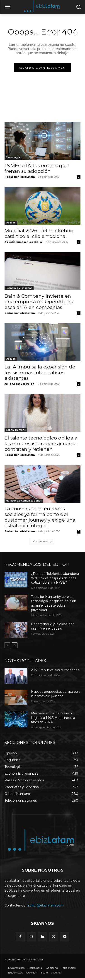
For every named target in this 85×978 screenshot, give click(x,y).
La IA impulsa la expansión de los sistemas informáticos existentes (40, 372)
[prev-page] (7, 645)
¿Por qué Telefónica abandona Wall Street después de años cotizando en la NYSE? (55, 578)
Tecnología (13, 157)
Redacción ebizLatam (20, 176)
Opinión (11, 222)
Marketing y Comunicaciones (24, 500)
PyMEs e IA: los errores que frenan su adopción (36, 168)
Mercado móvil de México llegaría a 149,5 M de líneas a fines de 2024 (53, 717)
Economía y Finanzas (19, 288)
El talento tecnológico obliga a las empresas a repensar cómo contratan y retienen (41, 443)
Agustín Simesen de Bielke (24, 242)
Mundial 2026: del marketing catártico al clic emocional (39, 233)
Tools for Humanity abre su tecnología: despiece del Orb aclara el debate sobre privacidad (53, 603)
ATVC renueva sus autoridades (55, 670)
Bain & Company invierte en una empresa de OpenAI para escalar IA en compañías (40, 301)
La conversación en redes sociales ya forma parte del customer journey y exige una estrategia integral (40, 517)
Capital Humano (16, 429)
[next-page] (14, 645)
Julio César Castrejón (19, 383)
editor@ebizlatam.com (45, 905)
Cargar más (42, 541)
